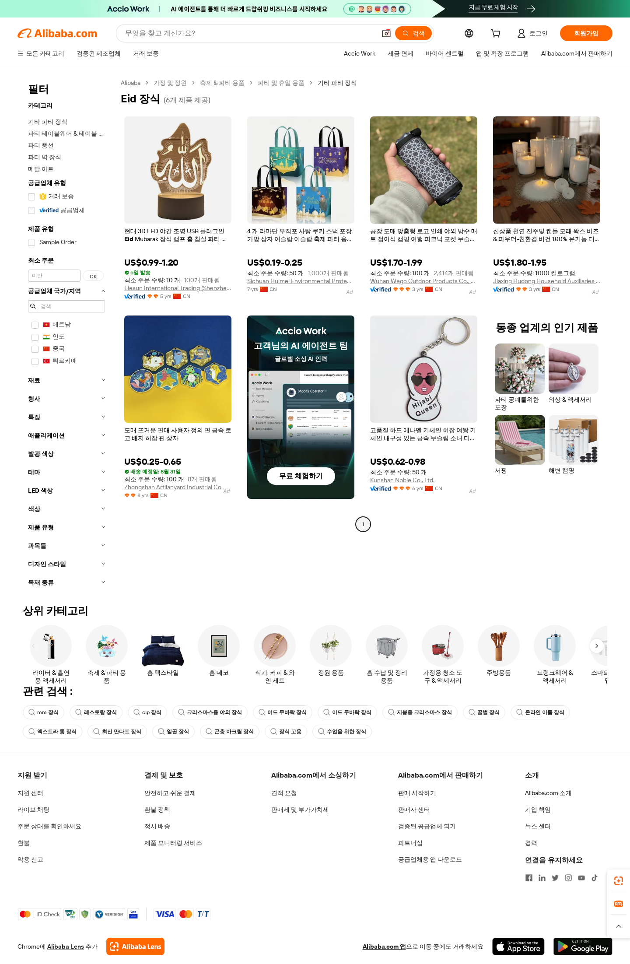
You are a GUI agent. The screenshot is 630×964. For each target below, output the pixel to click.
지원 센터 (30, 792)
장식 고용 (285, 731)
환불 (24, 842)
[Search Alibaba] (249, 33)
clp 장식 (147, 712)
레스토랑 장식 (96, 712)
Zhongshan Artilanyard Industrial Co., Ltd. (177, 487)
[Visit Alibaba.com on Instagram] (568, 878)
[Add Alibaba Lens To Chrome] (135, 946)
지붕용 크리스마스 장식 (420, 712)
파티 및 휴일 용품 (281, 82)
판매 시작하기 (417, 792)
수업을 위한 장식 (342, 731)
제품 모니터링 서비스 (173, 842)
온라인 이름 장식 (540, 712)
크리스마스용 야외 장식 (210, 712)
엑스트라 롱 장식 (52, 731)
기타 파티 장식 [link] (337, 82)
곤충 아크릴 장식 (230, 731)
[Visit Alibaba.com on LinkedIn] (542, 878)
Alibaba (130, 82)
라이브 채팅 (33, 809)
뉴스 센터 (538, 826)
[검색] (413, 33)
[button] (386, 33)
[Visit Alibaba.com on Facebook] (529, 878)
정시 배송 (157, 826)
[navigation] (66, 335)
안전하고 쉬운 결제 (170, 792)
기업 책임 (538, 809)
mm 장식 (43, 712)
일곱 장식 (173, 731)
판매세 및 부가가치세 (300, 809)
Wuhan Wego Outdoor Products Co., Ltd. (423, 280)
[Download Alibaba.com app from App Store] (518, 946)
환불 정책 (157, 809)
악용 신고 (30, 859)
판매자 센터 (414, 809)
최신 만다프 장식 (117, 731)
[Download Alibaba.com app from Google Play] (582, 946)
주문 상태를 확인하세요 (49, 826)
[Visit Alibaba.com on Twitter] (555, 878)
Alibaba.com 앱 (384, 946)
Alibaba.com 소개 (548, 792)
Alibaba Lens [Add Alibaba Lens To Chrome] (65, 946)
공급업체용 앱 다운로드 (430, 859)
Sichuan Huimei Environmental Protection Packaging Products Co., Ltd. (300, 280)
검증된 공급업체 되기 (427, 826)
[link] (618, 880)
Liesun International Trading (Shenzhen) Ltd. (177, 287)
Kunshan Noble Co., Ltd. (402, 480)
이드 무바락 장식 (283, 712)
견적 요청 (284, 792)
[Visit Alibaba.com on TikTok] (594, 878)
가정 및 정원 (170, 82)
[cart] (497, 34)
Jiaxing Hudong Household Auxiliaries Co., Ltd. (546, 280)
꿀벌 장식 (484, 712)
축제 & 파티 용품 (222, 82)
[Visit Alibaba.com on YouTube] (581, 878)
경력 (531, 842)
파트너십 (410, 842)
